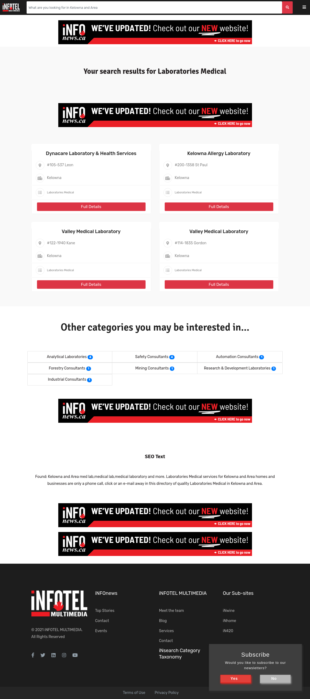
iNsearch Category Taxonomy (179, 654)
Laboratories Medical (60, 192)
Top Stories (104, 610)
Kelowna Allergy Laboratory (218, 153)
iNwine (229, 610)
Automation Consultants (237, 357)
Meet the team (171, 610)
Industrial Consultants (67, 379)
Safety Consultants (151, 357)
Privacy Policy (167, 692)
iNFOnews (106, 593)
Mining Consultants (152, 368)
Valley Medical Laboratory (91, 231)
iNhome (229, 621)
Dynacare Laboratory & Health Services (91, 153)
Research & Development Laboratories (237, 368)
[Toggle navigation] (307, 8)
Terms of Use (134, 692)
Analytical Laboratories (67, 357)
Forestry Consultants (67, 368)
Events (101, 631)
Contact (102, 621)
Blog (163, 621)
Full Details (91, 206)
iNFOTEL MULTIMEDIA (63, 630)
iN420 (228, 631)
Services (166, 631)
